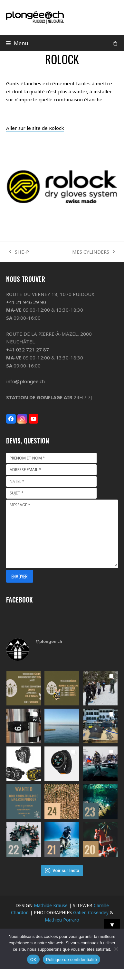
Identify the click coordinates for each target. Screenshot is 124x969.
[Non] (116, 949)
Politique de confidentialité (71, 959)
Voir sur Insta (62, 870)
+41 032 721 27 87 (27, 349)
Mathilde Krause (51, 905)
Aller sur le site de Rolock (35, 128)
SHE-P (19, 252)
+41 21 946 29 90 (26, 302)
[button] (17, 43)
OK (33, 959)
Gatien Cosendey (91, 912)
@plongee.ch (48, 641)
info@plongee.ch (25, 381)
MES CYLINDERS (93, 252)
